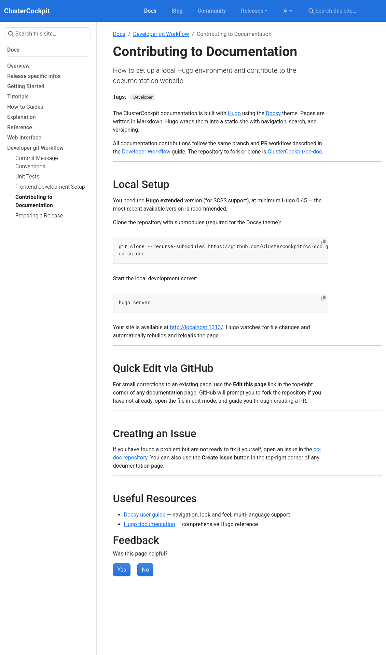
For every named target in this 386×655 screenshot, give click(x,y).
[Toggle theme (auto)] (287, 11)
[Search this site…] (343, 11)
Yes (122, 569)
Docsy (273, 113)
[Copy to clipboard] (323, 242)
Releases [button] (252, 11)
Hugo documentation (149, 524)
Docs (119, 34)
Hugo (234, 113)
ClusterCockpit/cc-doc (295, 151)
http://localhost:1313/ (196, 327)
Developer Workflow (146, 151)
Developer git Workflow (161, 34)
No (145, 569)
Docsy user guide (145, 514)
